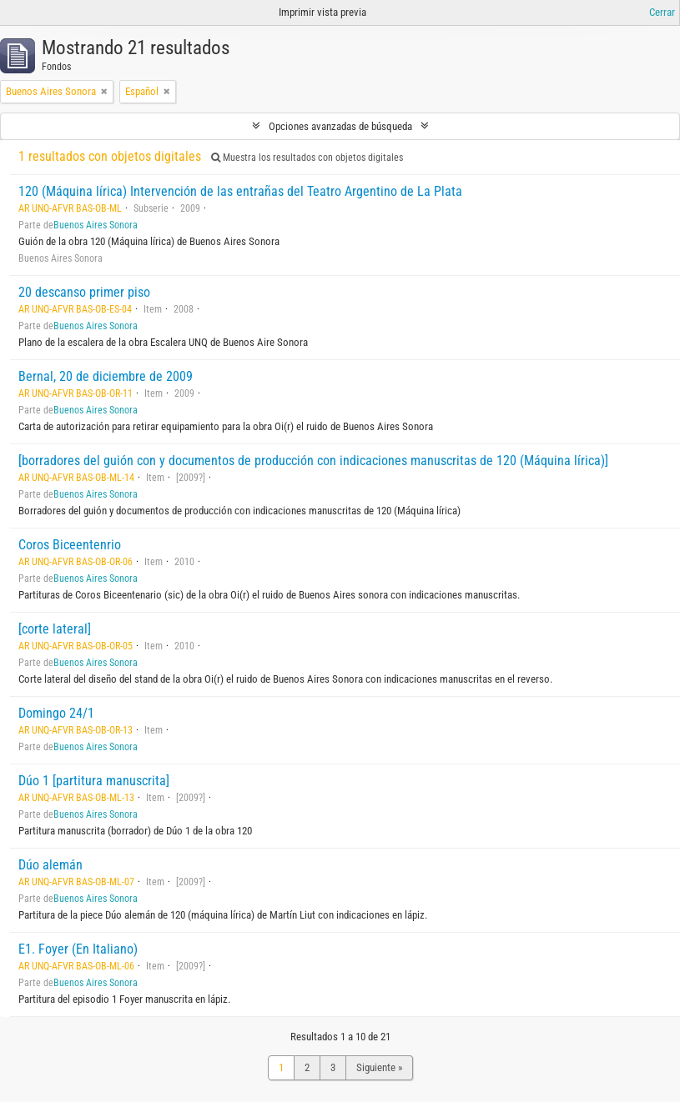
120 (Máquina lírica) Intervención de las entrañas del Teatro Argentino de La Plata (240, 191)
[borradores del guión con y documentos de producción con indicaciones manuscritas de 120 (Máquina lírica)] (313, 460)
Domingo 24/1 (56, 713)
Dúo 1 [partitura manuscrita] (93, 781)
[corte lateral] (54, 629)
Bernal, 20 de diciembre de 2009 (105, 376)
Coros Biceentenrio (69, 545)
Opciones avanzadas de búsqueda (340, 126)
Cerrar (662, 12)
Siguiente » (379, 1067)
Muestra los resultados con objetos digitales (307, 157)
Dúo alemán (50, 865)
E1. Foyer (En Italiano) (78, 949)
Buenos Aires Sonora (95, 225)
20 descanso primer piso (84, 292)
